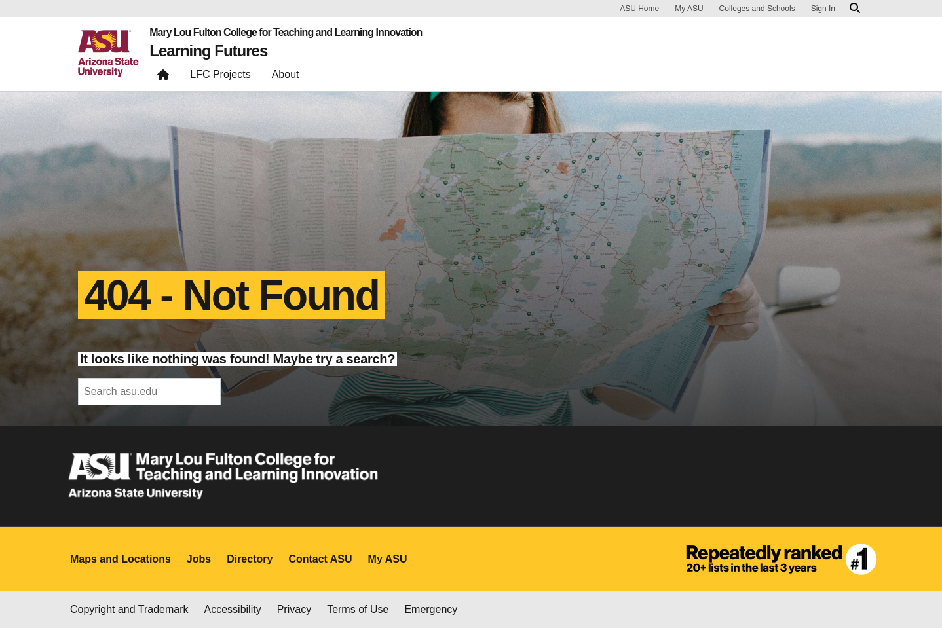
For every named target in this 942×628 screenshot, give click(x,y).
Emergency (430, 609)
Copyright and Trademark (129, 609)
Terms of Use (357, 609)
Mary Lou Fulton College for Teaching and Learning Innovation (285, 33)
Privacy (294, 609)
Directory (250, 558)
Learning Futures (208, 51)
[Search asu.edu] (855, 8)
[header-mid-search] (149, 391)
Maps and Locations (120, 558)
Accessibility (232, 609)
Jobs (199, 558)
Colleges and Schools (757, 8)
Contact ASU (320, 558)
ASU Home (639, 8)
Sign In (823, 8)
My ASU (689, 8)
